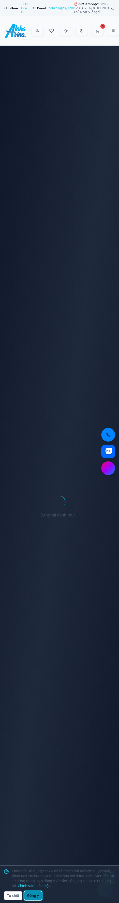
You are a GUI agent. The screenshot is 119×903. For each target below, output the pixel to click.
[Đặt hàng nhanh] (66, 31)
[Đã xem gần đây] (37, 31)
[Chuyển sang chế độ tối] (82, 31)
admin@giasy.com (61, 8)
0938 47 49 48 (25, 8)
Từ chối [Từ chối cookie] (13, 895)
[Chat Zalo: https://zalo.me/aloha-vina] (108, 451)
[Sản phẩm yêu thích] (51, 30)
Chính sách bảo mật (34, 885)
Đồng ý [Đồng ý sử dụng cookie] (33, 895)
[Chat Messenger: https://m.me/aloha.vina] (108, 468)
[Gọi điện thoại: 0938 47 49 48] (108, 435)
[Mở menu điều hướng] (113, 31)
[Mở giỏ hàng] (97, 31)
